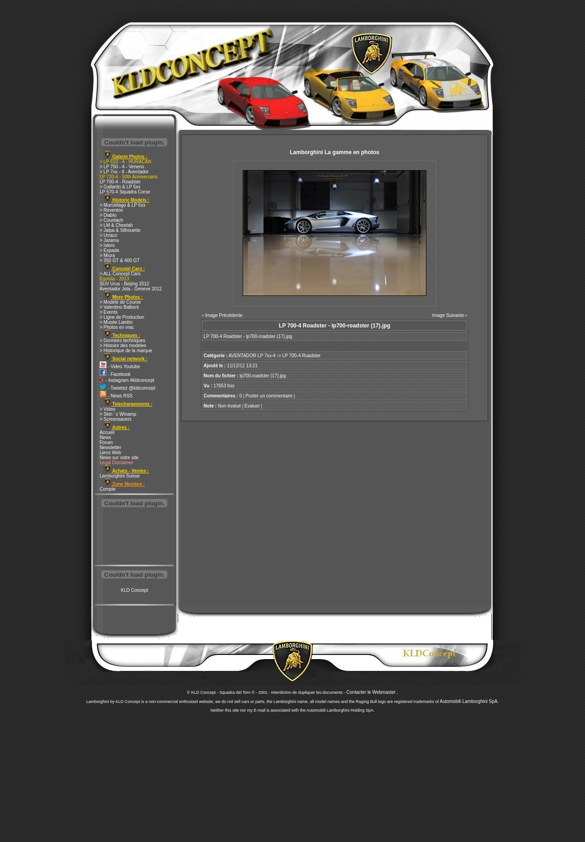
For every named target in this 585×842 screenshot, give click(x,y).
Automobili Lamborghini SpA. (469, 701)
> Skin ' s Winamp (118, 414)
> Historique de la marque (126, 350)
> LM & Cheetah (116, 225)
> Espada (109, 250)
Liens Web (110, 452)
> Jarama (109, 240)
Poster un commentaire (268, 395)
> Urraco (108, 235)
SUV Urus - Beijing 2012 (124, 283)
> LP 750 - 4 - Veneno (122, 166)
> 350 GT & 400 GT (119, 260)
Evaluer (252, 405)
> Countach (111, 220)
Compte (108, 489)
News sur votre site (119, 457)
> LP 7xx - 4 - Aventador (124, 171)
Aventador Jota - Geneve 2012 (131, 288)
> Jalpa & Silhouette (120, 230)
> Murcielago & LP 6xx (122, 205)
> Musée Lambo (116, 322)
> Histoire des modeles (123, 345)
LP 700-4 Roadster (301, 355)
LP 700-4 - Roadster (120, 181)
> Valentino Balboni (119, 307)
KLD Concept (134, 590)
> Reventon (111, 210)
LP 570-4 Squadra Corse (125, 191)
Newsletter (110, 447)
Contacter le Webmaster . (372, 692)
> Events (108, 312)
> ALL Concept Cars (120, 273)
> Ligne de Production (122, 317)
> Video (107, 409)
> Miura (107, 255)
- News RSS (116, 395)
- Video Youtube (120, 366)
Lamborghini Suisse (120, 475)
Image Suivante (448, 315)
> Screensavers (116, 419)
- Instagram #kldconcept (127, 380)
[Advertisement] (134, 537)
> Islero (107, 245)
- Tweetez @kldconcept (127, 388)
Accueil (107, 432)
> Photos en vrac (117, 327)
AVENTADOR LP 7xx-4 (252, 355)
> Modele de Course (120, 302)
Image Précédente (224, 315)
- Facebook (115, 374)
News (105, 437)
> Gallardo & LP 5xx (120, 186)
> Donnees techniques (122, 340)
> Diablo (108, 215)
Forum (106, 442)
